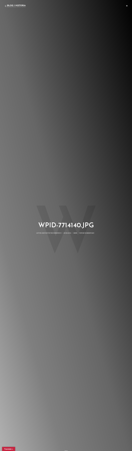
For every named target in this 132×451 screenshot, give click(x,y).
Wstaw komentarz (86, 233)
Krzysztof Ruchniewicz (52, 233)
